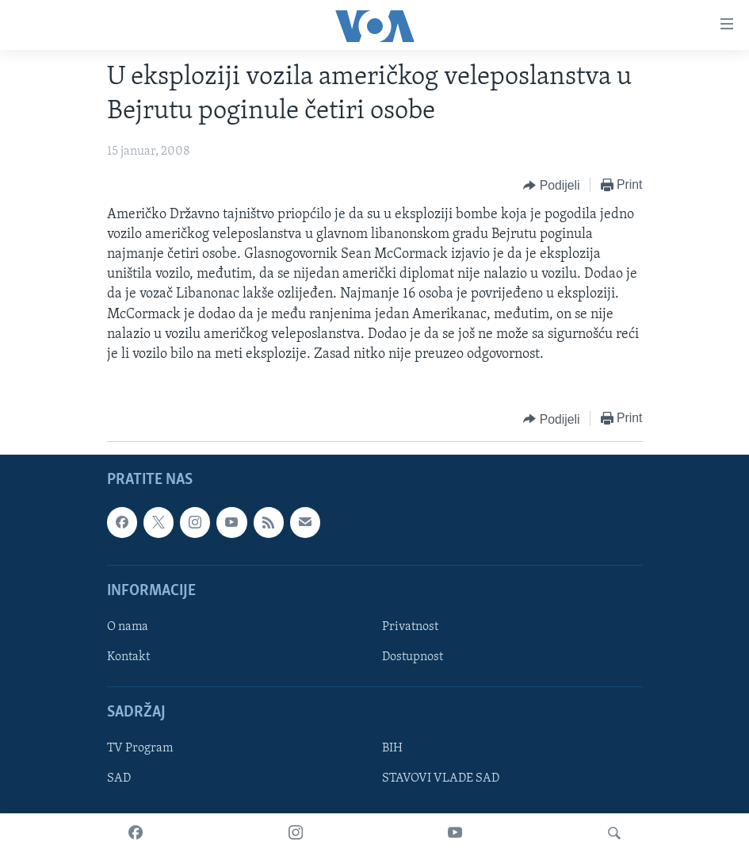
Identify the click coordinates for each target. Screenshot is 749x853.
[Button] (551, 185)
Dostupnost (412, 657)
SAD (119, 779)
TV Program (140, 749)
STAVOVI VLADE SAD (440, 779)
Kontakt (128, 657)
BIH (392, 749)
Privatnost (410, 627)
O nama (127, 627)
